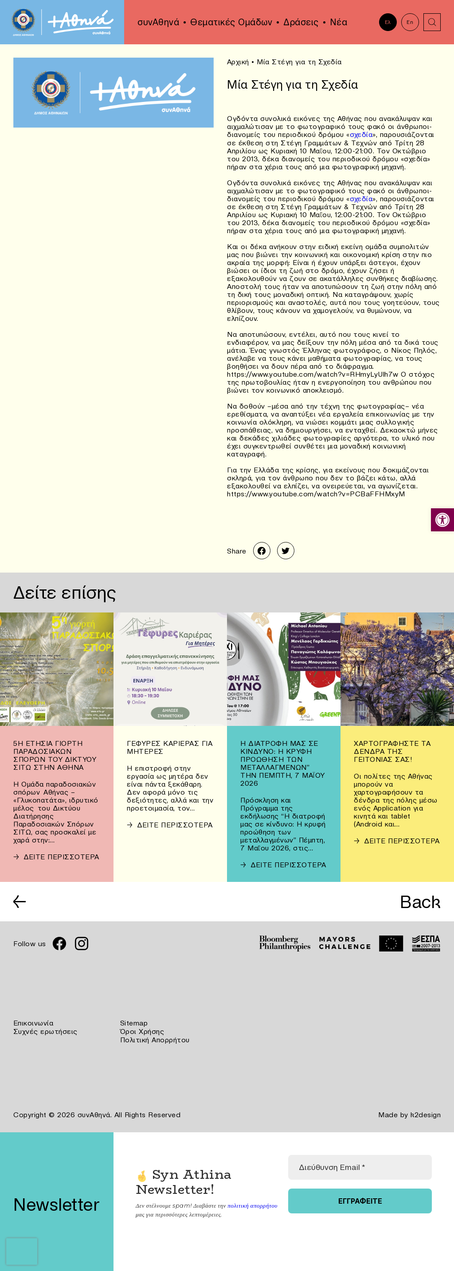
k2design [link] (426, 1113)
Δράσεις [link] (301, 22)
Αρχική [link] (238, 61)
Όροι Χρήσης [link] (142, 1030)
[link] (442, 519)
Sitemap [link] (134, 1022)
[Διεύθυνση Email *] (360, 1165)
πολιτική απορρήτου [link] (252, 1203)
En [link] (410, 22)
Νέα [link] (339, 22)
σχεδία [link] (361, 133)
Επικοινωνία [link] (33, 1022)
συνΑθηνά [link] (158, 22)
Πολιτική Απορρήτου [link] (155, 1038)
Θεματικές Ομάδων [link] (231, 22)
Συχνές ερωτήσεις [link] (45, 1030)
